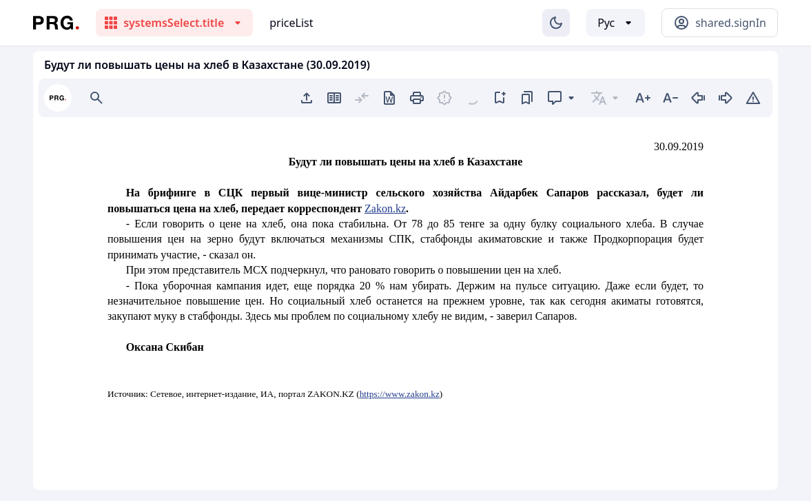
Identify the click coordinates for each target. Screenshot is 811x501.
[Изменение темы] (556, 23)
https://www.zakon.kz (400, 394)
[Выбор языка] (615, 23)
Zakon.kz (385, 208)
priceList (291, 22)
